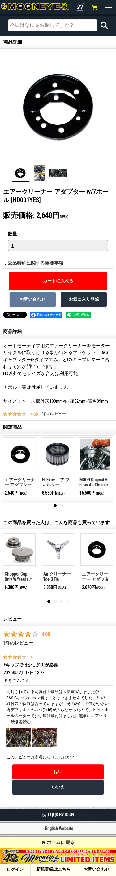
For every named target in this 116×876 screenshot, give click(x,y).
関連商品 (12, 427)
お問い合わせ (97, 869)
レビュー (12, 619)
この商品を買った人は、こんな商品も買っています (56, 522)
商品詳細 (12, 331)
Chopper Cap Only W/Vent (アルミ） (18, 579)
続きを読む (21, 721)
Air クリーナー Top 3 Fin (57, 577)
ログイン (15, 869)
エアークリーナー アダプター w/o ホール (20, 484)
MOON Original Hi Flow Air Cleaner (93, 482)
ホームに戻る (58, 842)
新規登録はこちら (53, 869)
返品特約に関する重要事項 (35, 263)
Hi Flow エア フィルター (56, 482)
